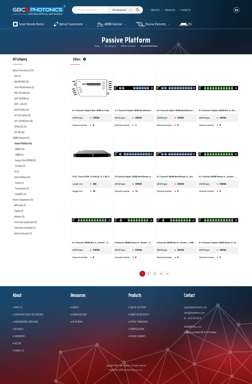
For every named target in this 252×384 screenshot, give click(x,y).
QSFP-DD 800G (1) (21, 98)
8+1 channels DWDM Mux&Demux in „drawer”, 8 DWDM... (176, 176)
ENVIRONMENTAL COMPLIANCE (26, 322)
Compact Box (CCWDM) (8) (25, 160)
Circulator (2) (20, 166)
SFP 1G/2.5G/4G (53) (22, 115)
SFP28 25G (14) (20, 126)
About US (18, 307)
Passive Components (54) (23, 200)
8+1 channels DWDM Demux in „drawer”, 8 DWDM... (218, 176)
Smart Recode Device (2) (24, 87)
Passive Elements (137, 336)
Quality (75, 307)
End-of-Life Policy (138, 307)
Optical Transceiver (139, 322)
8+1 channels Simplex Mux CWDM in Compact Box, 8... (91, 110)
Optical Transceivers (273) (23, 70)
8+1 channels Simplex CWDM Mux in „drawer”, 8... (218, 110)
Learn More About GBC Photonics (29, 314)
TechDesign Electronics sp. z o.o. (130, 370)
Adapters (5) (19, 216)
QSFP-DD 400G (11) (22, 93)
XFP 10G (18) (19, 132)
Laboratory (19, 336)
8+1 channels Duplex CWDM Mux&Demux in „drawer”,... (176, 110)
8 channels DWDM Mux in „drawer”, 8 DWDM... (176, 242)
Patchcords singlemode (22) (25, 222)
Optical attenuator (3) (23, 233)
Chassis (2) (19, 183)
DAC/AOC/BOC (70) (21, 81)
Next (167, 273)
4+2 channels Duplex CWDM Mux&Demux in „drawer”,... (134, 110)
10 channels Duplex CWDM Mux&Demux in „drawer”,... (134, 176)
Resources (19, 329)
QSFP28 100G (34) (21, 110)
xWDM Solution (137, 329)
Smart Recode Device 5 (140, 314)
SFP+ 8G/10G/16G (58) (23, 121)
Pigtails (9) (18, 211)
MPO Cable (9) (20, 205)
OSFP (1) (17, 76)
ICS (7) (16, 171)
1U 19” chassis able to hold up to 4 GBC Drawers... (91, 176)
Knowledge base (79, 314)
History (17, 343)
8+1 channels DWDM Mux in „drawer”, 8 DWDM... (91, 242)
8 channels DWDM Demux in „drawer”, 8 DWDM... (134, 242)
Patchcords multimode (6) (25, 228)
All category (20, 59)
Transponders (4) (22, 188)
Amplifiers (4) (20, 194)
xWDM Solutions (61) (21, 138)
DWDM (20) (19, 149)
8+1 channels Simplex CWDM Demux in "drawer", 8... (218, 242)
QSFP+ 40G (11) (20, 104)
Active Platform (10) (22, 177)
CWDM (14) (19, 155)
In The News (77, 322)
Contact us (19, 351)
